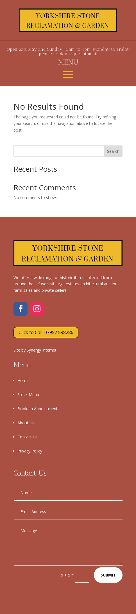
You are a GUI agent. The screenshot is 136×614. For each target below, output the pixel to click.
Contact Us (27, 436)
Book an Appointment (37, 408)
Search (113, 151)
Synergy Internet (41, 350)
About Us (25, 422)
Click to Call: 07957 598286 (46, 332)
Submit (108, 575)
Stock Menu (28, 394)
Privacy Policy (29, 451)
